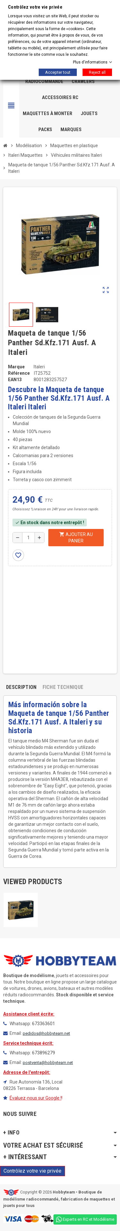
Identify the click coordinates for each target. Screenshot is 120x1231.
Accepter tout (57, 72)
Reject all (97, 72)
